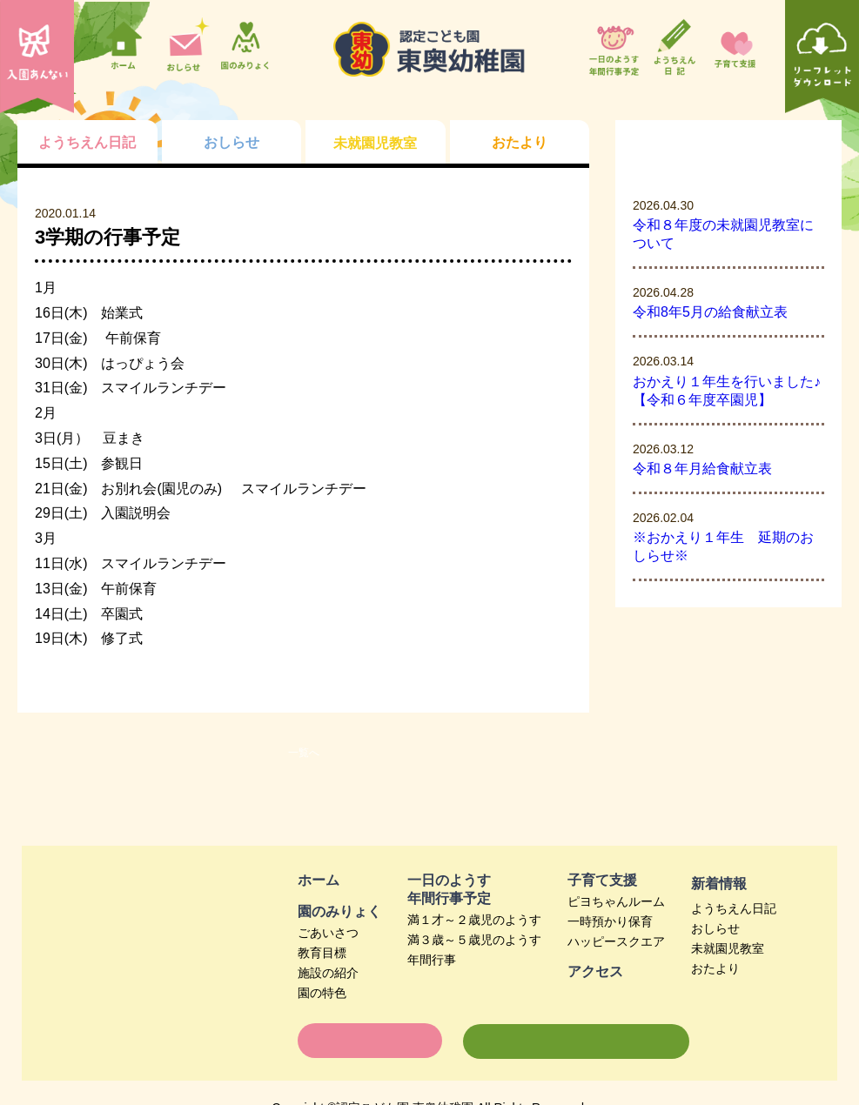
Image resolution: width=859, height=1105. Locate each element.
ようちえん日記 (733, 908)
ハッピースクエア (616, 941)
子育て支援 (602, 880)
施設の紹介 (328, 973)
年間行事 (431, 960)
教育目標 (322, 953)
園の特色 (322, 993)
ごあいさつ (328, 933)
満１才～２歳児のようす (474, 920)
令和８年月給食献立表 (702, 468)
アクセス (595, 971)
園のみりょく (339, 911)
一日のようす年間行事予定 (449, 889)
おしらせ (715, 928)
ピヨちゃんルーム (616, 901)
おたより (715, 968)
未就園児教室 (727, 948)
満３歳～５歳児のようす (474, 940)
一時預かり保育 (610, 921)
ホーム (318, 880)
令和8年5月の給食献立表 (710, 312)
